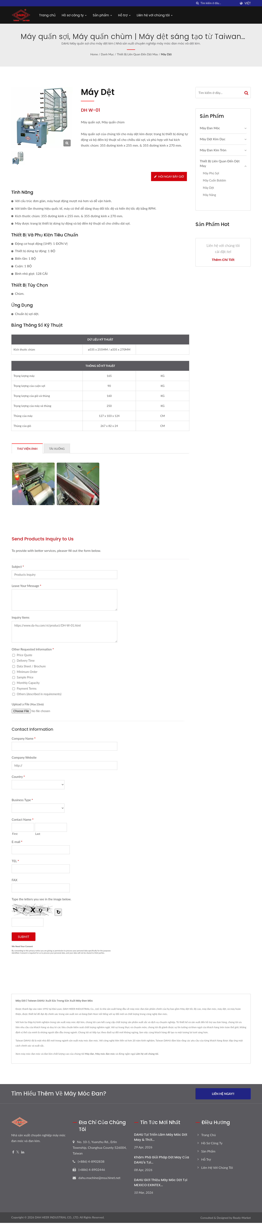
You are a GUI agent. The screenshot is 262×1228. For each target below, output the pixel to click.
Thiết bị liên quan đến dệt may (137, 54)
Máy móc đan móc (105, 1053)
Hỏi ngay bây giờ (169, 176)
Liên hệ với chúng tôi (155, 15)
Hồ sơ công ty (74, 15)
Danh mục (107, 54)
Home (94, 54)
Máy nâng (209, 195)
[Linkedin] (22, 1152)
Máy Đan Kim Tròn (213, 150)
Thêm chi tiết (223, 260)
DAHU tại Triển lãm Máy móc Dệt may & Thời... (160, 1137)
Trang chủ (47, 15)
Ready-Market (242, 1217)
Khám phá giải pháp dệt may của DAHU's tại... (161, 1160)
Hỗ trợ (124, 15)
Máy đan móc (210, 128)
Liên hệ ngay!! (223, 1094)
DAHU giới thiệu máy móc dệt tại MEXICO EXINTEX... (160, 1182)
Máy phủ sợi (211, 173)
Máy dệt (166, 54)
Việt (247, 3)
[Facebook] (13, 1152)
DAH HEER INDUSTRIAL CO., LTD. (57, 1217)
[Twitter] (17, 1152)
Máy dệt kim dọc (212, 139)
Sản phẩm (102, 15)
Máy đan (89, 1053)
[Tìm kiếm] (197, 3)
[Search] (218, 3)
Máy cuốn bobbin (214, 180)
